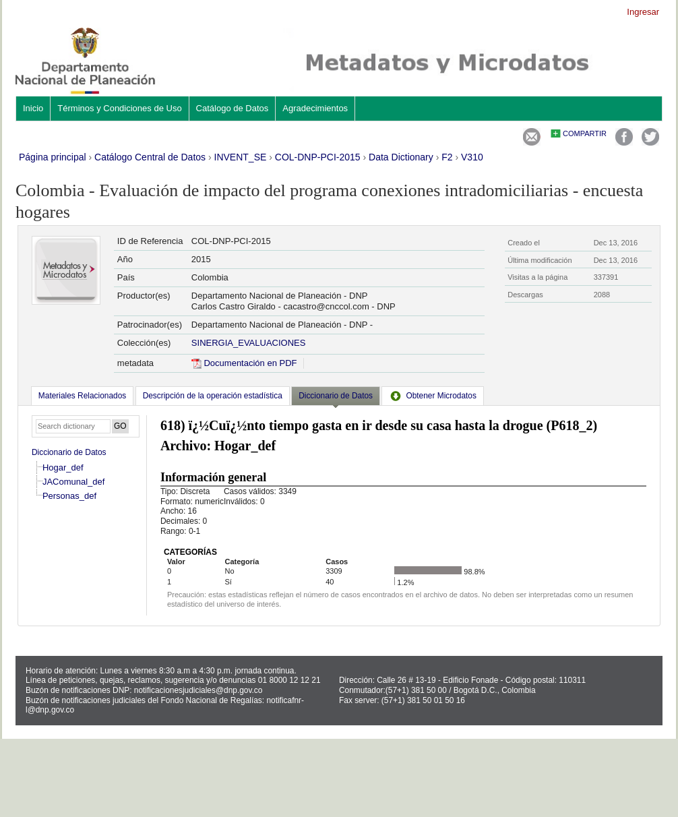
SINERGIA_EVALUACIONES (248, 343)
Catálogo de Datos (232, 108)
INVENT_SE (240, 157)
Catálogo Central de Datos (150, 157)
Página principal (52, 157)
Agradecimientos (315, 108)
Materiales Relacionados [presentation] (82, 395)
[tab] (82, 395)
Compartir (585, 133)
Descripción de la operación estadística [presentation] (212, 395)
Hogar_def (63, 467)
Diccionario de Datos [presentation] (336, 395)
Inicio (33, 108)
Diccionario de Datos (69, 452)
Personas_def (69, 496)
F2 (446, 157)
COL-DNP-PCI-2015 (318, 157)
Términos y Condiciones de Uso (119, 108)
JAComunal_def (73, 482)
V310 (472, 157)
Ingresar (643, 12)
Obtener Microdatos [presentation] (432, 395)
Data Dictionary (401, 157)
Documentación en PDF (244, 363)
